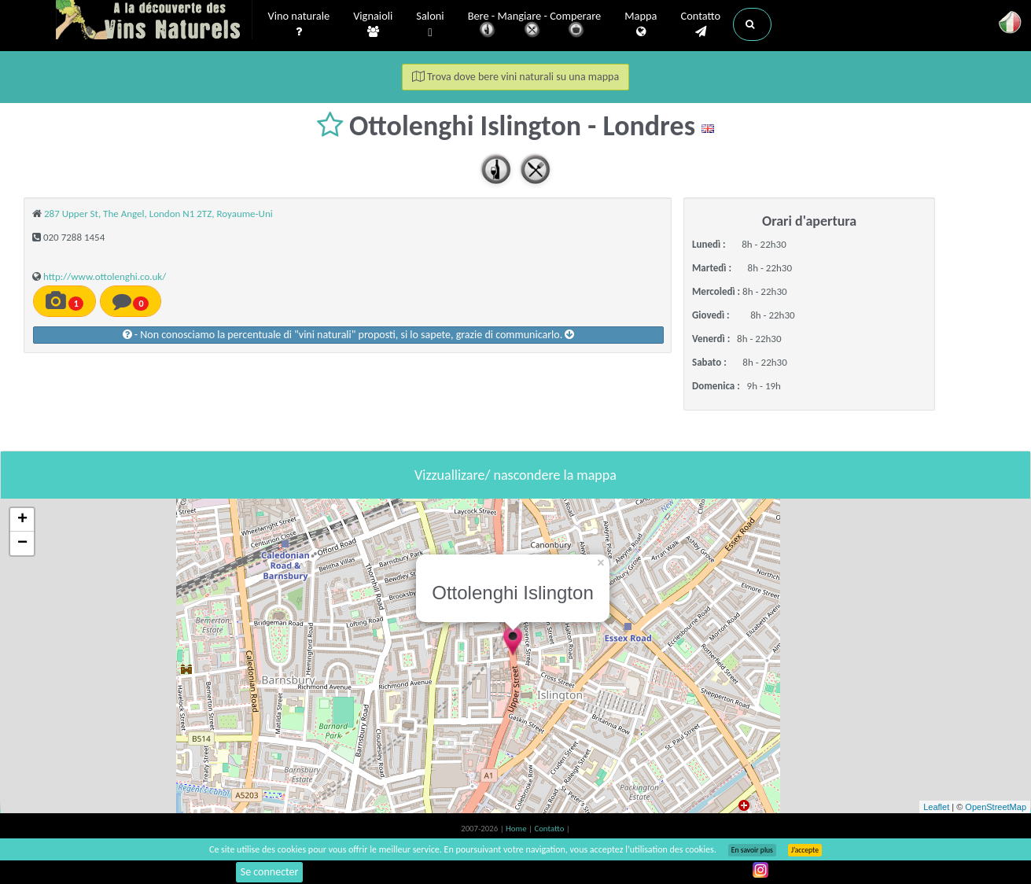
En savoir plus (752, 850)
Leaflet (936, 807)
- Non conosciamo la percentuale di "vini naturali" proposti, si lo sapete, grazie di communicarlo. (349, 334)
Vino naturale (299, 24)
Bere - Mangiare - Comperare (535, 25)
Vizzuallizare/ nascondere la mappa (515, 475)
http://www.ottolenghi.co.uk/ (104, 276)
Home (517, 828)
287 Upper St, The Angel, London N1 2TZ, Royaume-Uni (158, 213)
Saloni (430, 24)
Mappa (640, 24)
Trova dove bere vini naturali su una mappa (515, 76)
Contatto (700, 24)
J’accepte (805, 850)
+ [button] (22, 520)
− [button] (22, 543)
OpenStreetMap (995, 807)
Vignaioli (372, 24)
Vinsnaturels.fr (154, 21)
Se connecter (270, 871)
